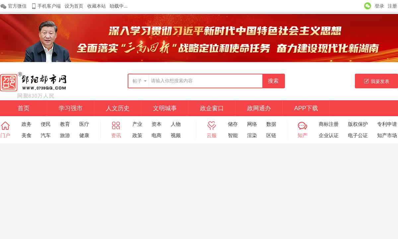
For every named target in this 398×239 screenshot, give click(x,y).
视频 (176, 135)
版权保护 (358, 124)
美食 (27, 135)
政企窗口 (212, 108)
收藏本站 (96, 6)
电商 (157, 135)
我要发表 (376, 81)
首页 (24, 108)
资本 (157, 124)
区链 (271, 135)
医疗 (84, 124)
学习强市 (71, 108)
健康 (84, 135)
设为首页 (74, 6)
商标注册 (329, 124)
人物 (176, 124)
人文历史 (118, 108)
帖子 (137, 81)
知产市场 (387, 135)
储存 (233, 124)
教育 (65, 124)
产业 (137, 124)
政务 (27, 124)
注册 (392, 6)
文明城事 (165, 108)
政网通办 (259, 108)
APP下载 (306, 108)
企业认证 (329, 135)
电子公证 (358, 135)
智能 (233, 135)
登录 (379, 6)
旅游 (65, 135)
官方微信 (13, 6)
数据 (271, 124)
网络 (252, 124)
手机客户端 (46, 6)
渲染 (252, 135)
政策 (137, 135)
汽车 (46, 135)
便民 (46, 124)
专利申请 (387, 124)
